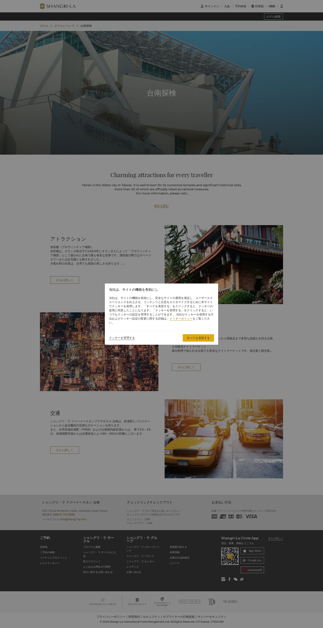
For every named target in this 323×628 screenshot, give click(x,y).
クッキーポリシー (181, 318)
